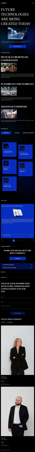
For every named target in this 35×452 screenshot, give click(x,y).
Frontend (5, 132)
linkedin (17, 258)
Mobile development (28, 132)
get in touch (17, 46)
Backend (17, 132)
